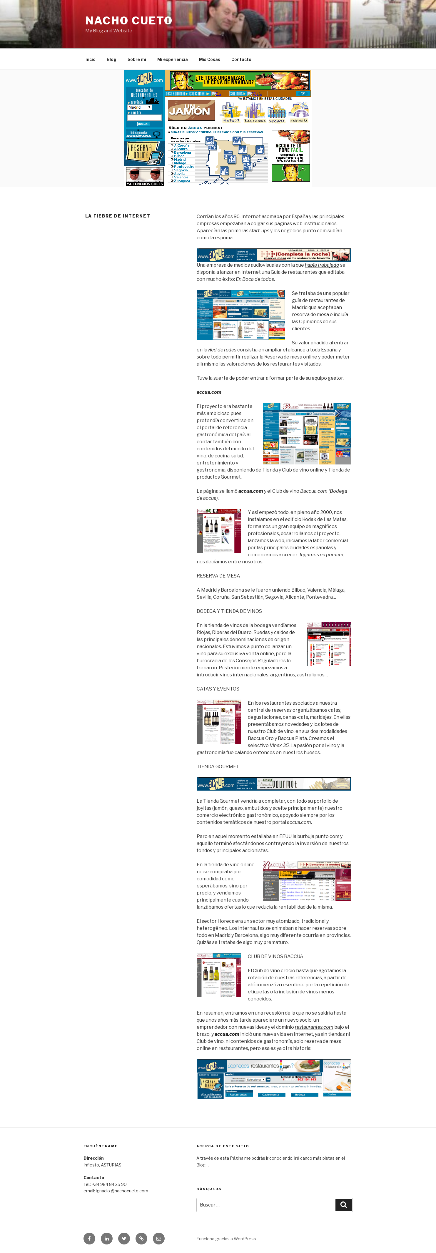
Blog (111, 59)
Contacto (241, 59)
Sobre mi (137, 59)
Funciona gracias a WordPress (226, 1238)
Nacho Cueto (129, 20)
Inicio (90, 59)
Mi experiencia (172, 59)
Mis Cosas (209, 59)
